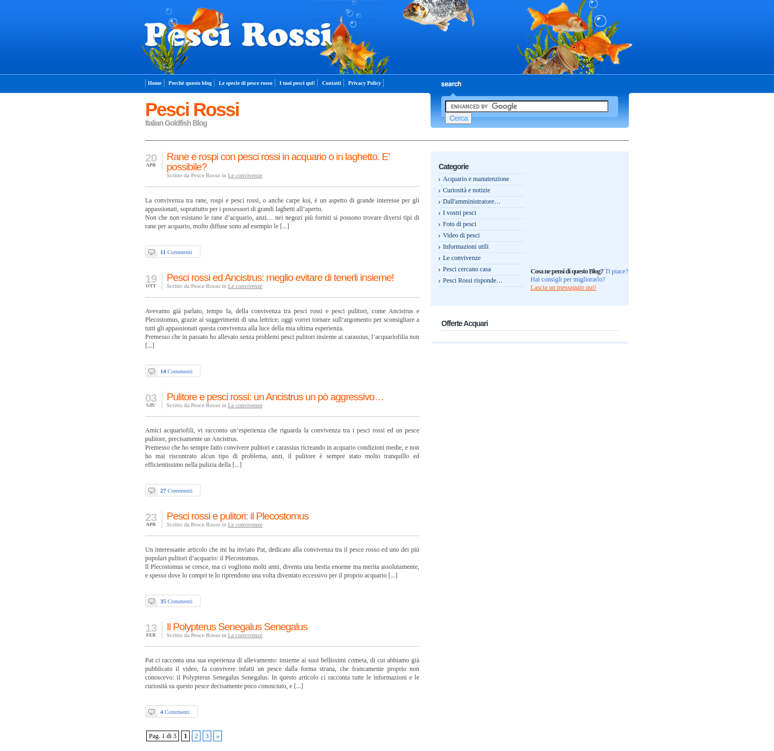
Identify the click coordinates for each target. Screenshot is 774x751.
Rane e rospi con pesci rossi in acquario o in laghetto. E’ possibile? (278, 161)
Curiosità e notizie (466, 190)
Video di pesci (461, 235)
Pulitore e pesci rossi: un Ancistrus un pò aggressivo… (275, 396)
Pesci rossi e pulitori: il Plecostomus (238, 516)
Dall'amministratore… (471, 201)
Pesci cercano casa (467, 269)
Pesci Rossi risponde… (473, 280)
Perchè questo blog (190, 83)
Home (155, 83)
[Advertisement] (574, 177)
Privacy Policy (364, 83)
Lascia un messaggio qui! (563, 287)
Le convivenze (245, 175)
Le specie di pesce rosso (246, 83)
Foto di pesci (459, 224)
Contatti (331, 83)
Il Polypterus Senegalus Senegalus (237, 626)
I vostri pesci (459, 212)
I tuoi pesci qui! (297, 83)
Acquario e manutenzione (476, 179)
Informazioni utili (466, 246)
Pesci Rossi (192, 109)
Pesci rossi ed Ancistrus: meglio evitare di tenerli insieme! (280, 277)
